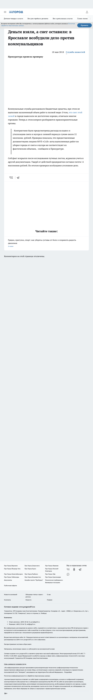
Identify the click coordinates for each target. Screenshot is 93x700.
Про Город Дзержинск (32, 566)
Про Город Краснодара (53, 577)
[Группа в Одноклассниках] (74, 569)
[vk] (11, 177)
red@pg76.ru (31, 624)
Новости (28, 600)
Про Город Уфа (50, 574)
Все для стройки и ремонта (38, 18)
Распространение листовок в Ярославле (17, 644)
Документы (8, 580)
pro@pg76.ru (35, 622)
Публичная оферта (10, 585)
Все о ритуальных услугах (63, 18)
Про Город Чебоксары (11, 577)
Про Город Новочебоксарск (13, 574)
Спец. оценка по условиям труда (15, 664)
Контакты (7, 600)
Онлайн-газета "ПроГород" (34, 580)
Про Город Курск (30, 569)
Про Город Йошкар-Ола (12, 569)
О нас (49, 594)
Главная (49, 600)
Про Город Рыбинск (31, 574)
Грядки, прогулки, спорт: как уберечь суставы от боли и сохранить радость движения (46, 243)
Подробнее (68, 672)
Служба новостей (75, 52)
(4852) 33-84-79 (21, 624)
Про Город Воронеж (11, 566)
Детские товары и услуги (13, 18)
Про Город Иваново (51, 566)
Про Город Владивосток (33, 577)
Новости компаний (10, 594)
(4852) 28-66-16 (25, 622)
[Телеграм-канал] (80, 569)
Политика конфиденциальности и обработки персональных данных (27, 676)
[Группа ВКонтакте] (68, 569)
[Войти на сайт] (87, 12)
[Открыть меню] (5, 12)
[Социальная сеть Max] (68, 574)
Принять (84, 25)
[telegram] (18, 177)
